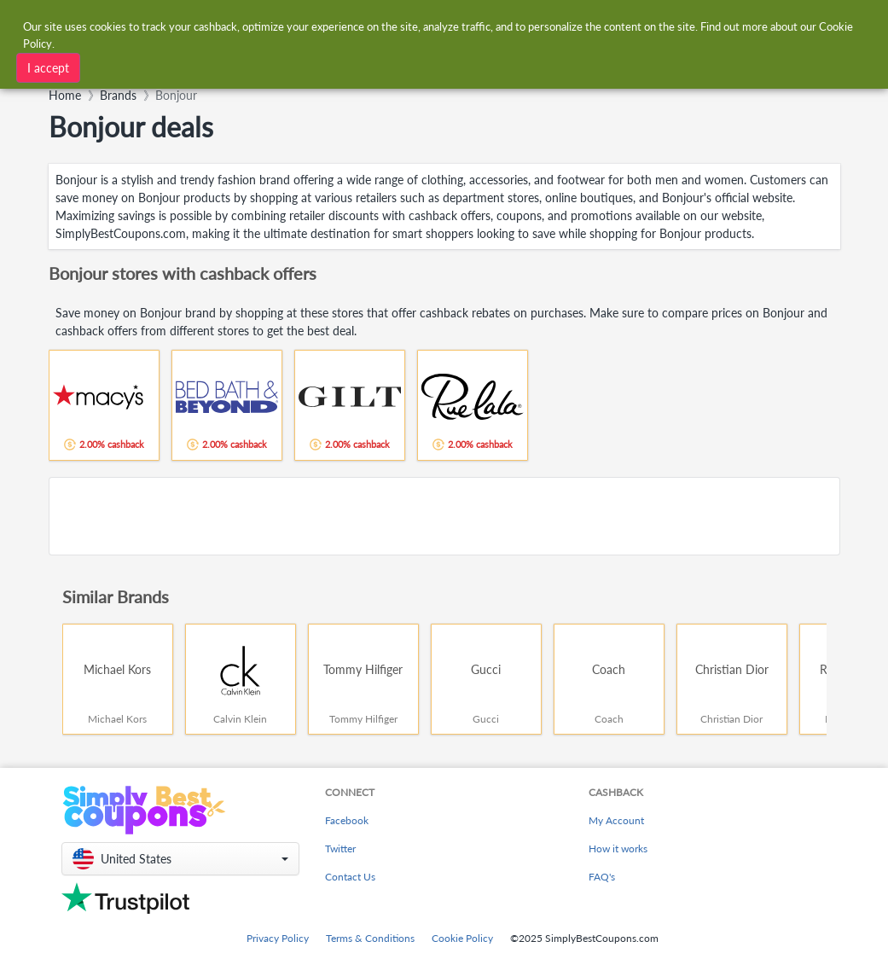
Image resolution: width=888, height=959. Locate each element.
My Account (616, 820)
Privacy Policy (278, 938)
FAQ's (602, 876)
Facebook (347, 820)
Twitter (340, 848)
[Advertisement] (444, 516)
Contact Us (350, 876)
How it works (618, 848)
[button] (180, 858)
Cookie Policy (462, 938)
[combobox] (267, 66)
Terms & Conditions (370, 938)
